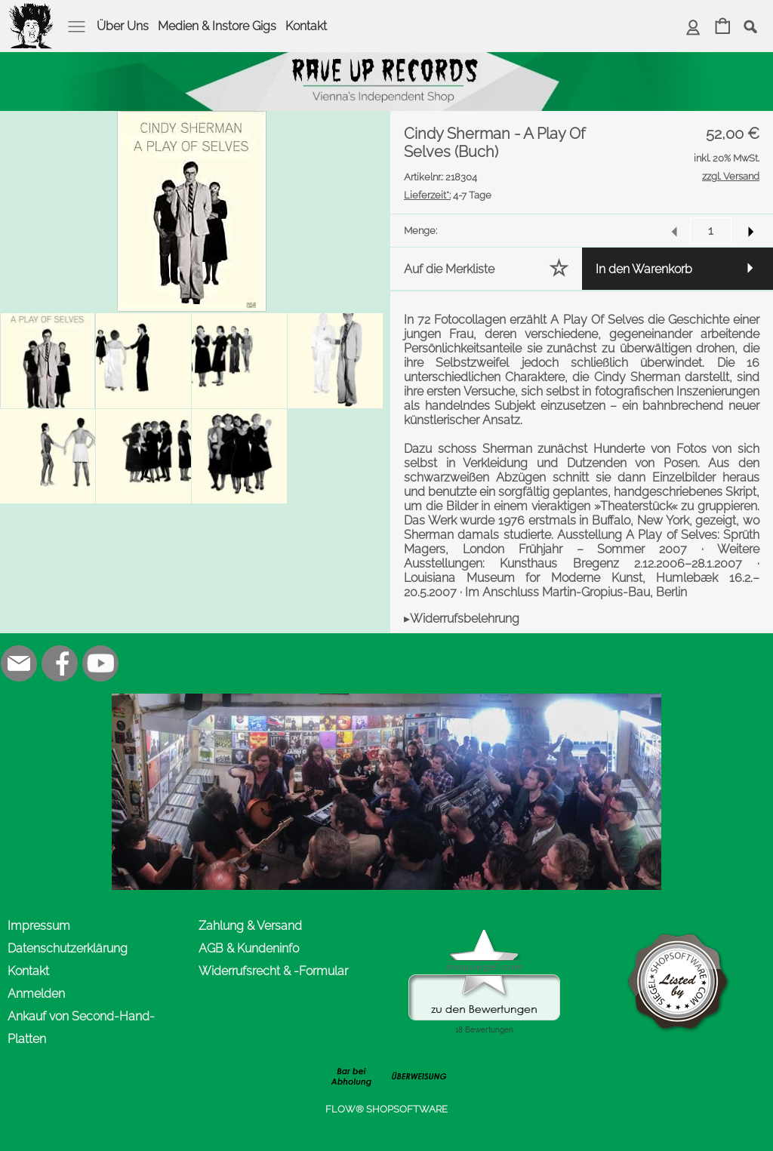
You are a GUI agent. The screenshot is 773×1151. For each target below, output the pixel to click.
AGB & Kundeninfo (249, 948)
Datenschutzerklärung (68, 948)
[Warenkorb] (723, 27)
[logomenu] (32, 12)
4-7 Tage (447, 195)
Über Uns (123, 26)
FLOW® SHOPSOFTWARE (386, 1109)
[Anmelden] (693, 27)
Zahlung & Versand (250, 926)
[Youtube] (100, 663)
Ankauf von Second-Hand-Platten (81, 1027)
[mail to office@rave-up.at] (19, 663)
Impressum (39, 926)
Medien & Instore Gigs (217, 26)
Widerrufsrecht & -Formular (273, 971)
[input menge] (710, 230)
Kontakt (306, 26)
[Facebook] (60, 663)
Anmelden (36, 993)
